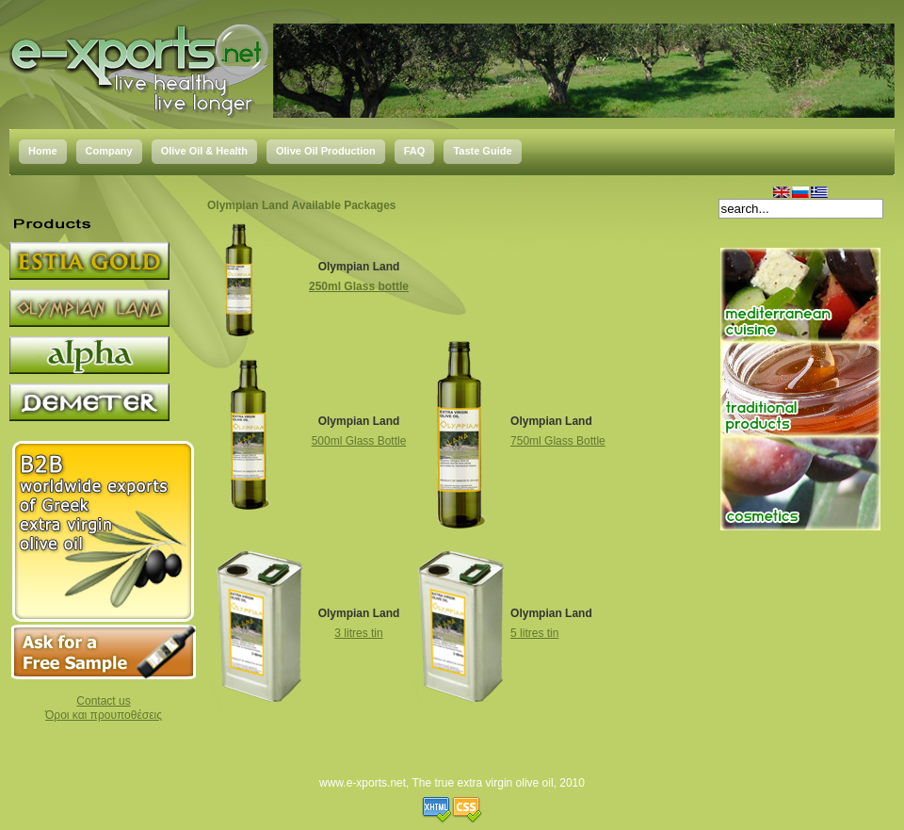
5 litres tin (534, 633)
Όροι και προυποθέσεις (103, 715)
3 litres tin (358, 633)
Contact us (103, 701)
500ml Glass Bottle (359, 441)
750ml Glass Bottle (557, 441)
